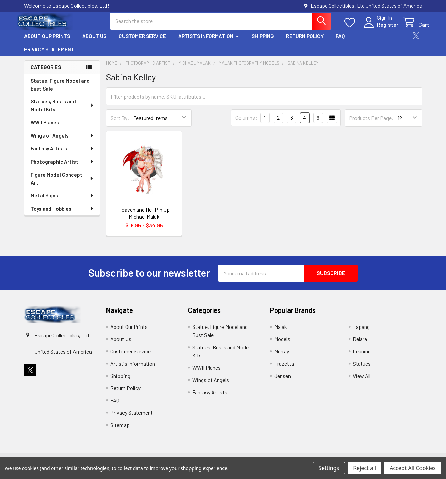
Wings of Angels (62, 141)
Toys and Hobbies (62, 214)
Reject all (364, 468)
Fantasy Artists (62, 154)
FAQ (340, 42)
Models (282, 344)
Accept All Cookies (413, 468)
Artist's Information (208, 42)
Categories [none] (46, 73)
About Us (94, 42)
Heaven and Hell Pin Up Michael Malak (144, 218)
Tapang (361, 332)
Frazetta (284, 369)
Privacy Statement (49, 55)
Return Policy (305, 42)
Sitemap (120, 430)
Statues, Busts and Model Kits (62, 111)
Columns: (246, 123)
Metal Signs (62, 201)
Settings (328, 468)
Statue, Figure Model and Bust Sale (60, 90)
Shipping (263, 42)
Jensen (282, 381)
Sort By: (120, 123)
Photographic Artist (62, 167)
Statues (362, 369)
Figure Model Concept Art (62, 184)
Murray (281, 356)
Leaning (362, 356)
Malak (280, 332)
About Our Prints (47, 42)
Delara (360, 344)
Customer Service (142, 42)
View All (361, 381)
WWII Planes (45, 128)
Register (380, 28)
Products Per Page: (371, 123)
